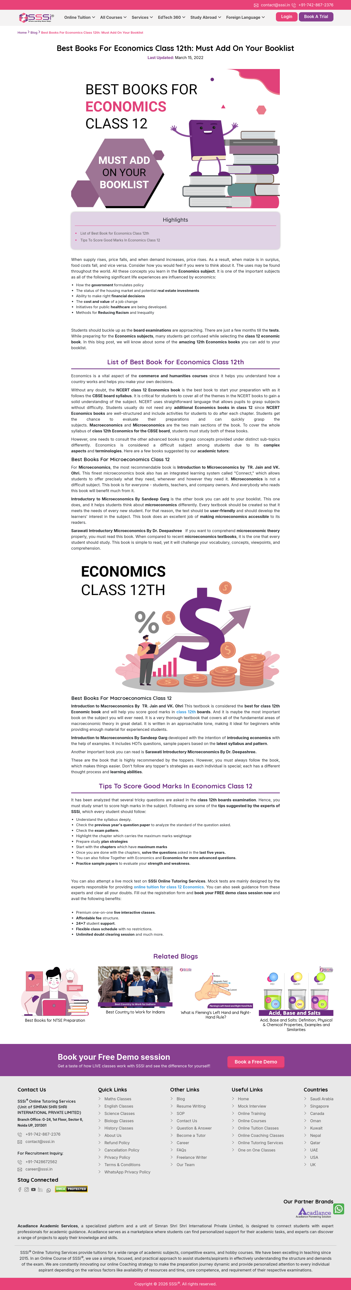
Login (286, 16)
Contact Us (183, 1120)
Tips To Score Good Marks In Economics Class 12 (120, 240)
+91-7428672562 (41, 1161)
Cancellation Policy (118, 1150)
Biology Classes (116, 1120)
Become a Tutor (188, 1135)
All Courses (113, 17)
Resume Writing (187, 1106)
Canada (314, 1113)
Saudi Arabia (318, 1098)
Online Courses (249, 1120)
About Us (109, 1135)
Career (179, 1142)
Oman (312, 1120)
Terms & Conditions (119, 1164)
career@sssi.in (39, 1169)
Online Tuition (79, 17)
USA (311, 1157)
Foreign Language (245, 17)
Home (240, 1098)
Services (142, 17)
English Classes (115, 1106)
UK (310, 1164)
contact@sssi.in (275, 4)
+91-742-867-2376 (315, 4)
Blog (177, 1098)
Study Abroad (205, 17)
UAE (311, 1150)
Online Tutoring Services (257, 1142)
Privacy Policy (114, 1157)
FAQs (178, 1150)
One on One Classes (253, 1150)
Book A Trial (316, 16)
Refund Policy (114, 1142)
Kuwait (313, 1128)
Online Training (249, 1113)
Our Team (182, 1164)
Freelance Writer (188, 1157)
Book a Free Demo (256, 1062)
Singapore (316, 1106)
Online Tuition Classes (255, 1128)
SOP (177, 1113)
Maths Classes (114, 1098)
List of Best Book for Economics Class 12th (114, 233)
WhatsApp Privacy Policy (124, 1172)
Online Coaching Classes (258, 1135)
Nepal (312, 1135)
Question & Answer (191, 1128)
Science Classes (116, 1113)
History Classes (115, 1128)
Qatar (312, 1142)
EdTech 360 (171, 17)
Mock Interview (249, 1106)
